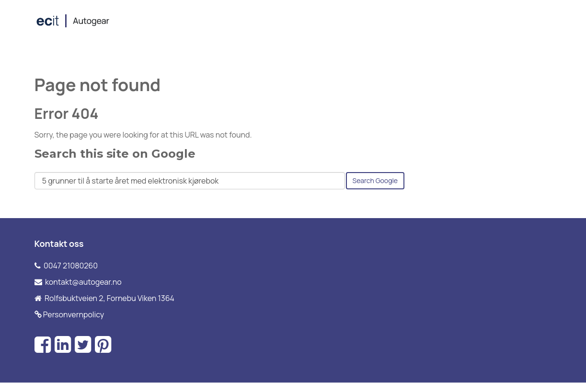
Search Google (375, 180)
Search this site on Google (114, 154)
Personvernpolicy (73, 314)
